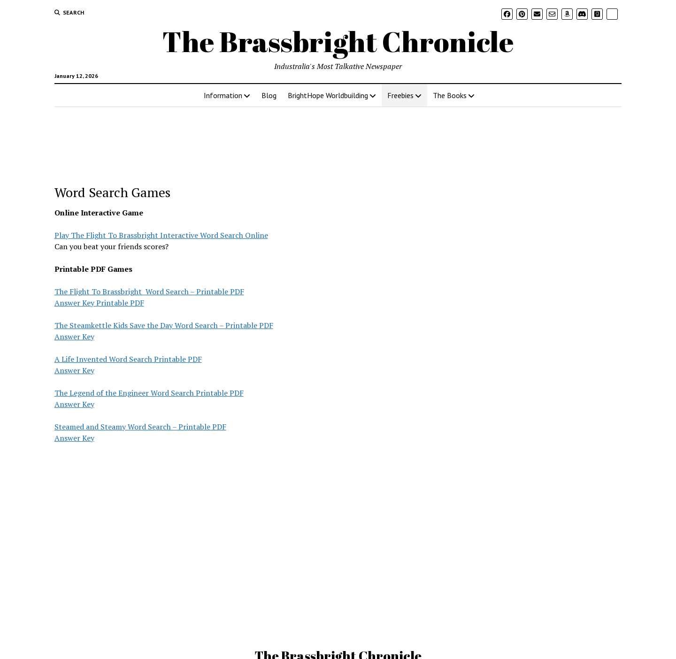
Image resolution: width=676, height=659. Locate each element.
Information (223, 95)
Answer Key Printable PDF (99, 303)
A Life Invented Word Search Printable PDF (128, 359)
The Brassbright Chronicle (338, 41)
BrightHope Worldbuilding (328, 95)
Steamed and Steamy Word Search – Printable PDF (140, 426)
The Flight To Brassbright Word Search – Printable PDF (149, 291)
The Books (450, 95)
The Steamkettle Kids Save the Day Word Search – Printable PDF (163, 325)
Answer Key (74, 336)
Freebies (400, 95)
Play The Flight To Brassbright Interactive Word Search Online (161, 235)
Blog (269, 95)
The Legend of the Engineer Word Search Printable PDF (149, 393)
